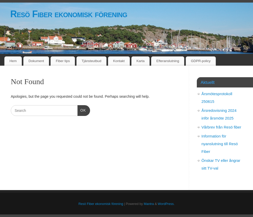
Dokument (36, 61)
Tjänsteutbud (91, 61)
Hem (13, 61)
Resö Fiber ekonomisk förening (68, 14)
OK (81, 109)
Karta (141, 61)
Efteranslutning (167, 61)
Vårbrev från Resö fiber (221, 127)
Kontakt (119, 61)
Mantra (149, 204)
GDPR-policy (201, 61)
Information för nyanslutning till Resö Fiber (219, 144)
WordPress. (166, 204)
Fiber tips (63, 61)
